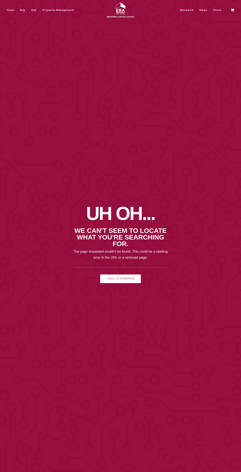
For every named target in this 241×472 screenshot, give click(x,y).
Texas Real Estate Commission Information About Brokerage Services (61, 455)
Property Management (58, 10)
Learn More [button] (208, 186)
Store (217, 10)
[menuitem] (11, 10)
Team (10, 10)
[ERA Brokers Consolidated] (120, 9)
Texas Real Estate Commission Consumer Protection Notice (55, 450)
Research (187, 10)
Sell (33, 10)
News (203, 10)
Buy (22, 10)
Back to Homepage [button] (121, 110)
